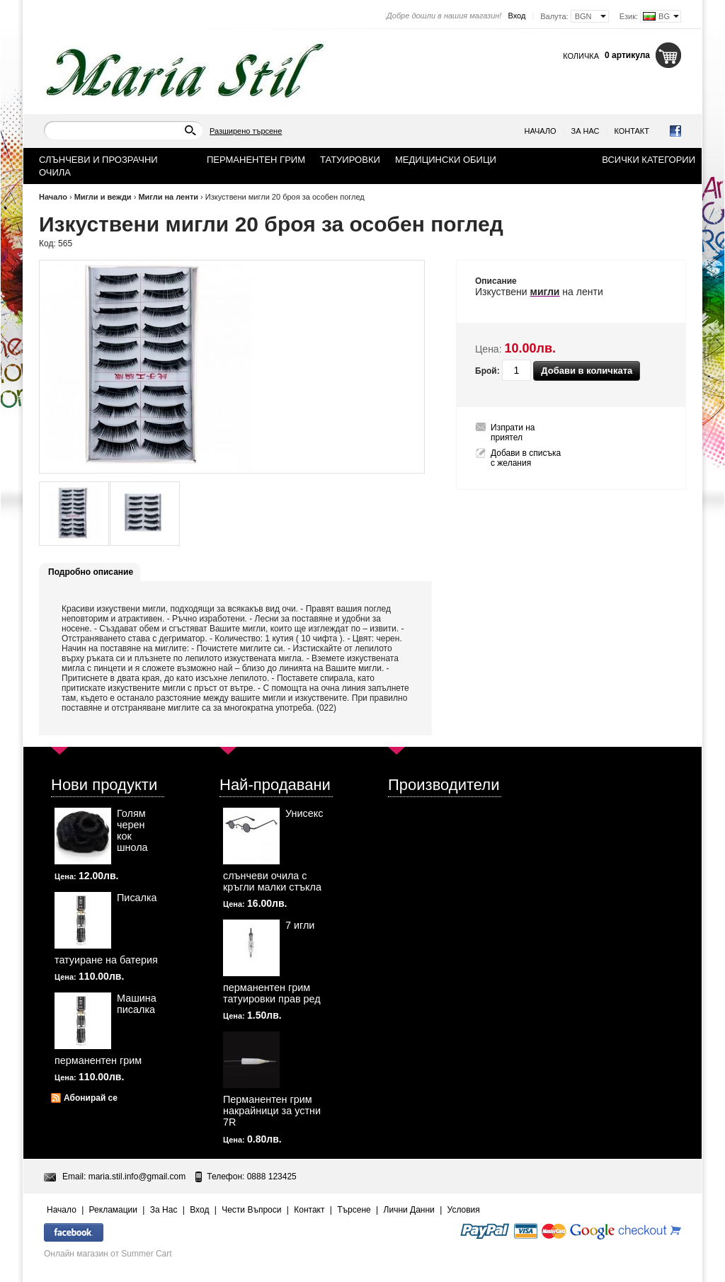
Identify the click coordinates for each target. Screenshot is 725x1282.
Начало (540, 131)
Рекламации (113, 1210)
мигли (545, 291)
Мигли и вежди (103, 197)
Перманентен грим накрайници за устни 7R (272, 1111)
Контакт (631, 131)
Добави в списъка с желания (526, 458)
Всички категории (648, 159)
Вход (516, 15)
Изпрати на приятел (513, 432)
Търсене (353, 1210)
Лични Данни (409, 1210)
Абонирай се (91, 1098)
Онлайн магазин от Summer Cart (108, 1254)
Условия (463, 1210)
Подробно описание (90, 572)
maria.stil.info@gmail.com (137, 1176)
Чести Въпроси (251, 1210)
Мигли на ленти (168, 197)
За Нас (585, 131)
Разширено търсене (246, 131)
